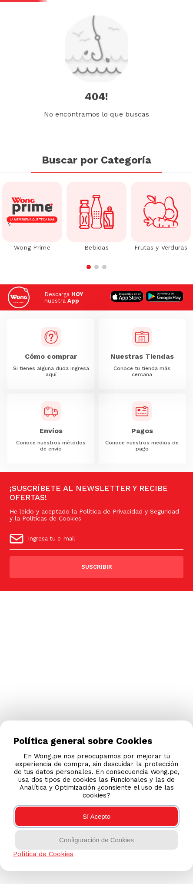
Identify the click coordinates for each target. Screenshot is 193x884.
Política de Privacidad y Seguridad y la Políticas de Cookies (94, 515)
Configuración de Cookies (96, 840)
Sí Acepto (96, 816)
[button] (89, 267)
